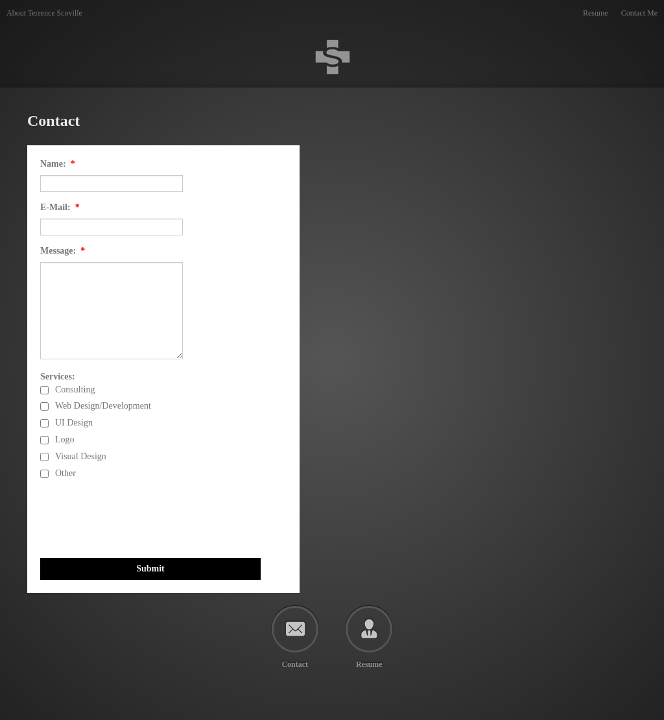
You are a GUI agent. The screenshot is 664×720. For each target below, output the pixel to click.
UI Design (74, 423)
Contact (294, 664)
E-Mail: (60, 207)
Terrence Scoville (7, 26)
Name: (57, 164)
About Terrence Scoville (44, 13)
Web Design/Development (103, 406)
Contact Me (639, 13)
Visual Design (80, 457)
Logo (65, 440)
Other (65, 473)
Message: (62, 251)
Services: (57, 376)
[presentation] (138, 519)
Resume (595, 13)
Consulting (75, 390)
